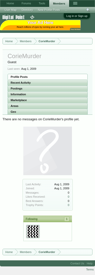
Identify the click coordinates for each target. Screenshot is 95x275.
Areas (14, 105)
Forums (26, 3)
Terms (90, 269)
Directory (27, 9)
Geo (13, 111)
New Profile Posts (49, 9)
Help (89, 263)
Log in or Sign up (76, 15)
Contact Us (77, 263)
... (66, 9)
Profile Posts (19, 76)
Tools (42, 3)
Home (10, 3)
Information (18, 94)
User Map (11, 9)
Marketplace (19, 100)
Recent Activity (21, 82)
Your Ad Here (75, 29)
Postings (16, 88)
